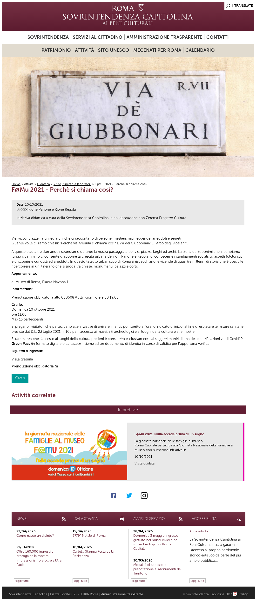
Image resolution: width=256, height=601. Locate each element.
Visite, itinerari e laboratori (72, 184)
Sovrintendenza (48, 37)
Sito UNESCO (113, 50)
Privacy (242, 594)
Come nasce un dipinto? (35, 536)
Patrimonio (56, 50)
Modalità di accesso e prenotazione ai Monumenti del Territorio (157, 569)
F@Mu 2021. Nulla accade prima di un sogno (169, 434)
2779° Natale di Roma (89, 536)
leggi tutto (22, 580)
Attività (84, 50)
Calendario (200, 50)
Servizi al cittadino (97, 37)
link (240, 476)
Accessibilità (198, 531)
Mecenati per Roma (157, 50)
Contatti (217, 37)
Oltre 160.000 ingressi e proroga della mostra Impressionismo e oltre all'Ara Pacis (38, 558)
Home (16, 184)
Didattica (43, 184)
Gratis (20, 378)
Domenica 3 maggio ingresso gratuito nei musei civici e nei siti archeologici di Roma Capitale (155, 542)
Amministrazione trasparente (164, 37)
